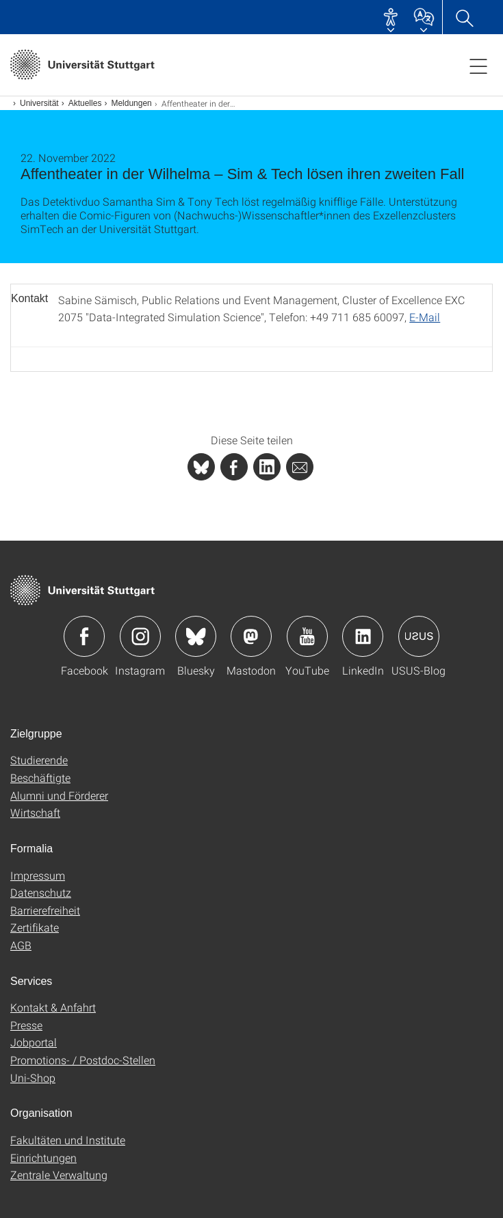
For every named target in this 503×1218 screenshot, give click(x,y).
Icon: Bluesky (195, 636)
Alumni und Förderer (59, 795)
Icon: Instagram (140, 636)
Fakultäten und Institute (67, 1140)
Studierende (39, 760)
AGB (20, 945)
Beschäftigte (40, 777)
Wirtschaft (35, 812)
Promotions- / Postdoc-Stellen (82, 1060)
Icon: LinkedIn (362, 636)
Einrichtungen (43, 1157)
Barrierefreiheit (45, 910)
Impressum (37, 875)
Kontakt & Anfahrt (53, 1007)
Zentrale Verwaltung (58, 1174)
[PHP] (234, 467)
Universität (39, 103)
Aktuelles (85, 103)
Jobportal (33, 1042)
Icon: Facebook (84, 636)
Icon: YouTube (307, 636)
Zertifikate (34, 927)
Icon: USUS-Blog (418, 636)
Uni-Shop (32, 1077)
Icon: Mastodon (251, 636)
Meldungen (131, 103)
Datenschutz (40, 892)
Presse (26, 1025)
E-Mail (424, 317)
